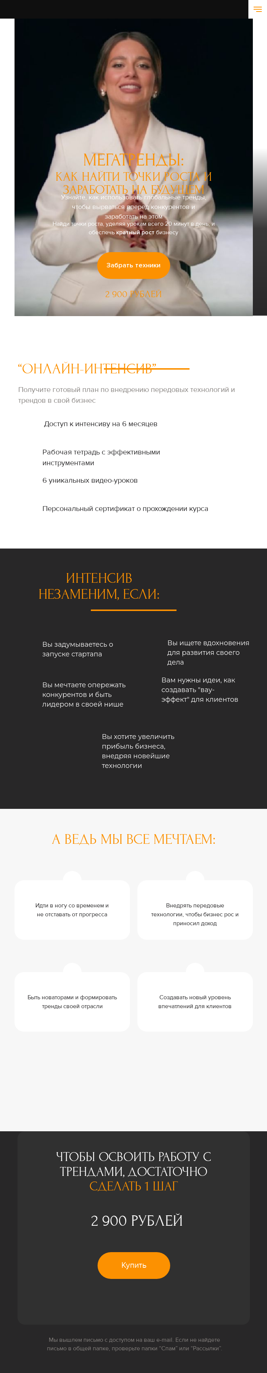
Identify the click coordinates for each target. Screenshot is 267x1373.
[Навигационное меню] (258, 9)
